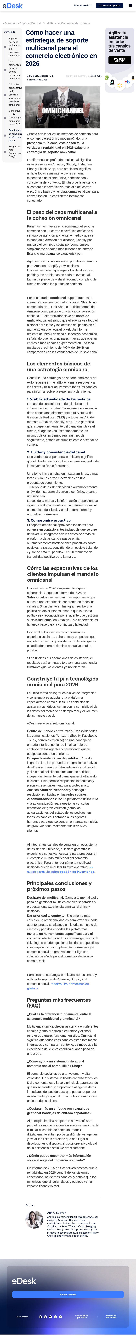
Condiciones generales (81, 1316)
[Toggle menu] (130, 5)
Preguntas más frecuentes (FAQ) (15, 151)
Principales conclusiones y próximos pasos (16, 135)
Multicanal (53, 23)
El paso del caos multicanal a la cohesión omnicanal (14, 47)
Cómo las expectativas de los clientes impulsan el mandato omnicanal (16, 94)
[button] (82, 5)
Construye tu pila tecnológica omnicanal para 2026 (15, 117)
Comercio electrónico (75, 23)
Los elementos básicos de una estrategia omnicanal (15, 70)
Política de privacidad (111, 1316)
